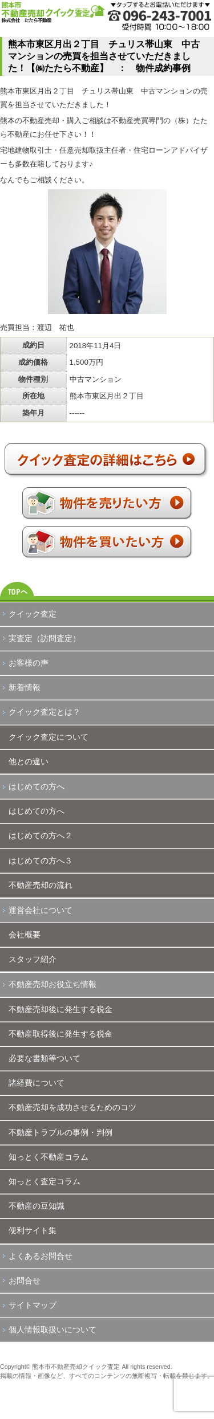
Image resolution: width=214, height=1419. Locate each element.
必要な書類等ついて (44, 1058)
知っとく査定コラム (44, 1181)
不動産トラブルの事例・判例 (60, 1132)
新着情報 (25, 687)
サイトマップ (32, 1305)
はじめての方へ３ (40, 860)
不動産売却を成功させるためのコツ (72, 1107)
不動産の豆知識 (36, 1205)
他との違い (29, 761)
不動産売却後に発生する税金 (60, 1009)
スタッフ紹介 (32, 959)
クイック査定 (32, 613)
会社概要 (25, 934)
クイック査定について (48, 736)
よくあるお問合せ (40, 1256)
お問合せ (25, 1280)
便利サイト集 (32, 1230)
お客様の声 (29, 662)
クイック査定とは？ (44, 711)
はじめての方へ (36, 786)
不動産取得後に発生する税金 (60, 1033)
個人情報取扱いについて (52, 1329)
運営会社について (40, 910)
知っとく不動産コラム (48, 1156)
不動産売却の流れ (40, 885)
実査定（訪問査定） (44, 638)
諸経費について (36, 1082)
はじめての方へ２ (40, 835)
